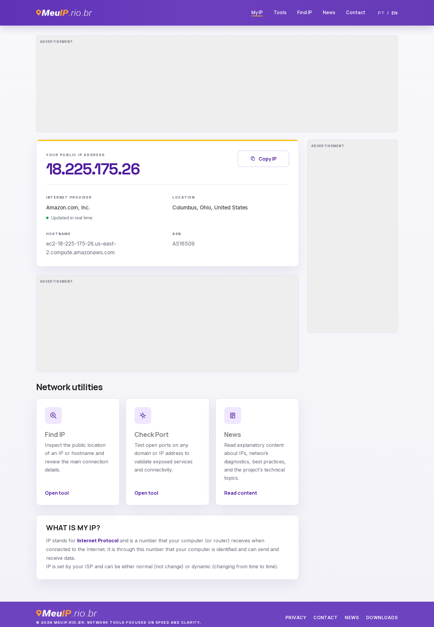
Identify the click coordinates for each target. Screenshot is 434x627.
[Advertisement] (217, 84)
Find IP (304, 12)
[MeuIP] (64, 12)
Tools (280, 12)
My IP (257, 12)
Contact (355, 12)
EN (395, 13)
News (329, 12)
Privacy (295, 617)
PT (381, 13)
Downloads (382, 617)
